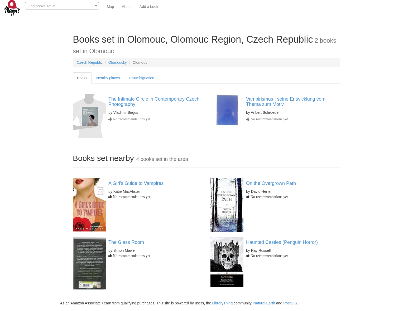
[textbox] (62, 6)
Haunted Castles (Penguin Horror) (282, 242)
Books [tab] (82, 78)
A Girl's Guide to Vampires (136, 183)
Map (110, 6)
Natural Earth (264, 303)
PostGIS (290, 303)
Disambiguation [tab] (141, 78)
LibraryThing (222, 303)
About (127, 6)
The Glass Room (126, 242)
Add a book (149, 6)
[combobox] (62, 5)
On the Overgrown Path (271, 183)
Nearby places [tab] (108, 78)
